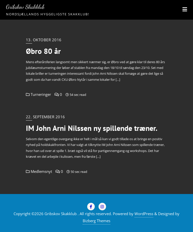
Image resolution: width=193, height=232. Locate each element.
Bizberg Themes (96, 220)
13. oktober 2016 (44, 39)
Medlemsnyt (39, 171)
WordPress (143, 213)
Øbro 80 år (43, 51)
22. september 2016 (45, 116)
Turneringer (38, 94)
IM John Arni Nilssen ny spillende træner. (91, 128)
